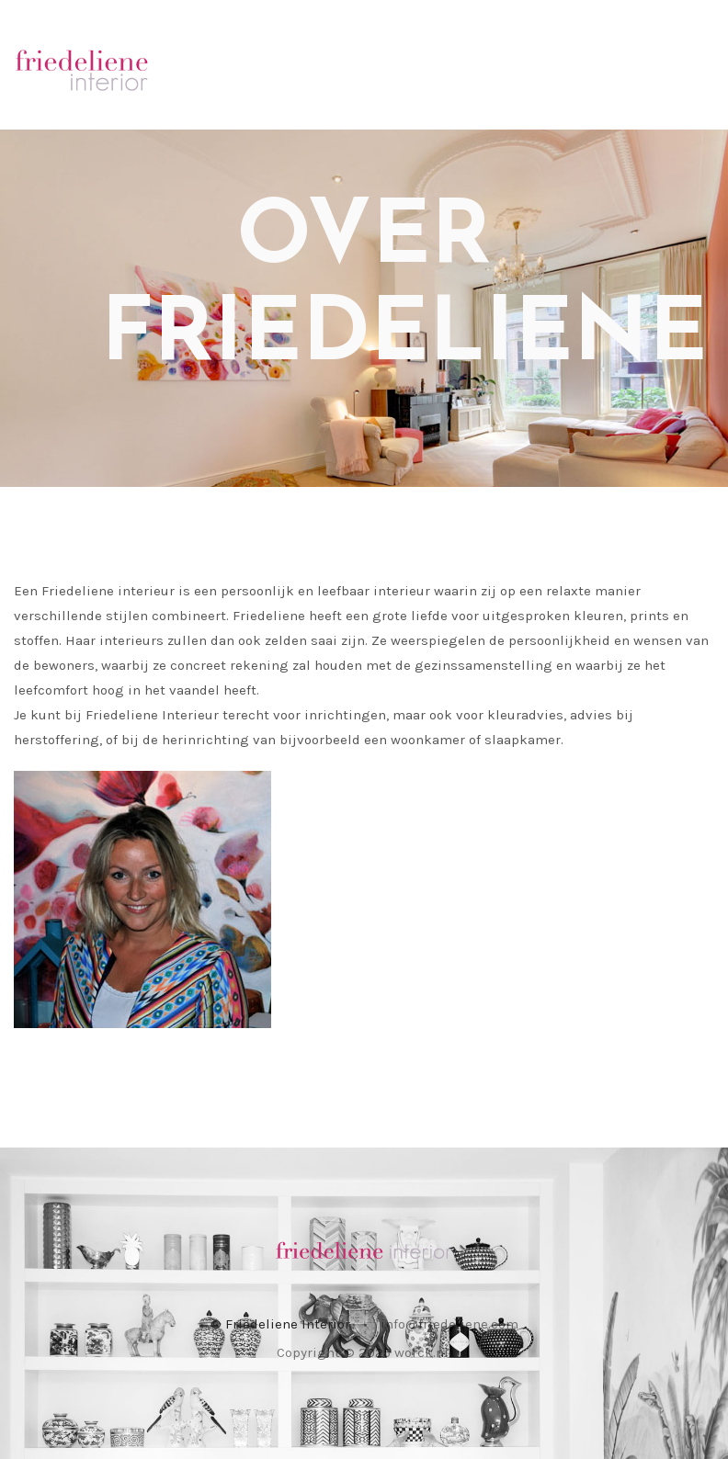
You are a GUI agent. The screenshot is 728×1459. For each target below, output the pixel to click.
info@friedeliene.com (449, 1324)
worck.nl (421, 1352)
